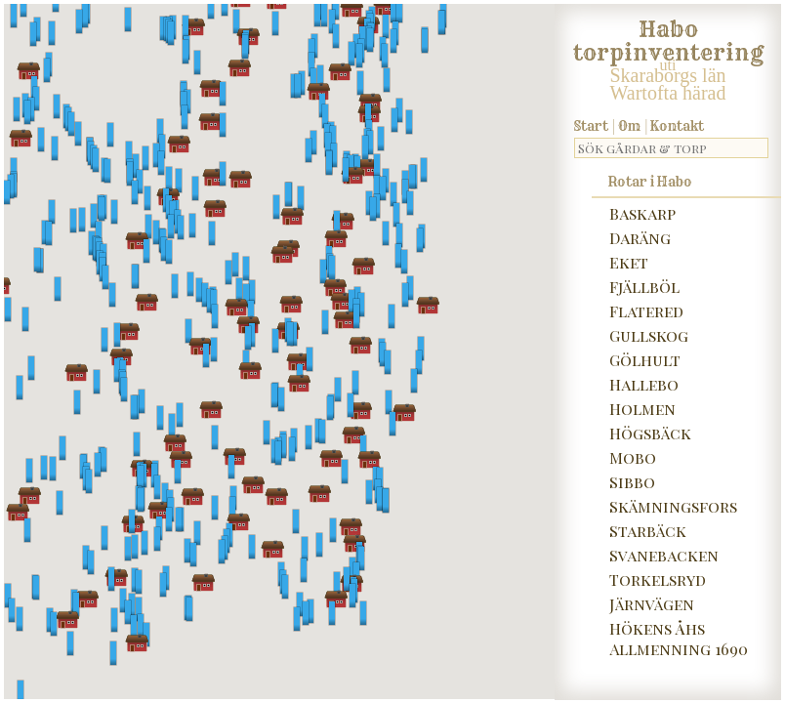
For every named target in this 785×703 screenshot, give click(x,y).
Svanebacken (664, 555)
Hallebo (644, 384)
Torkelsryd (657, 579)
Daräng (640, 237)
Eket (628, 262)
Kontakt (677, 126)
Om (629, 126)
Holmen (642, 408)
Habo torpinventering (668, 37)
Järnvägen (651, 604)
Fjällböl (644, 286)
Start (591, 126)
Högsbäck (650, 433)
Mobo (632, 457)
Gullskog (648, 335)
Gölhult (645, 360)
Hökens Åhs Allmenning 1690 (678, 638)
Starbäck (647, 530)
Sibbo (632, 482)
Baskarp (642, 213)
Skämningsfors (673, 506)
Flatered (646, 311)
